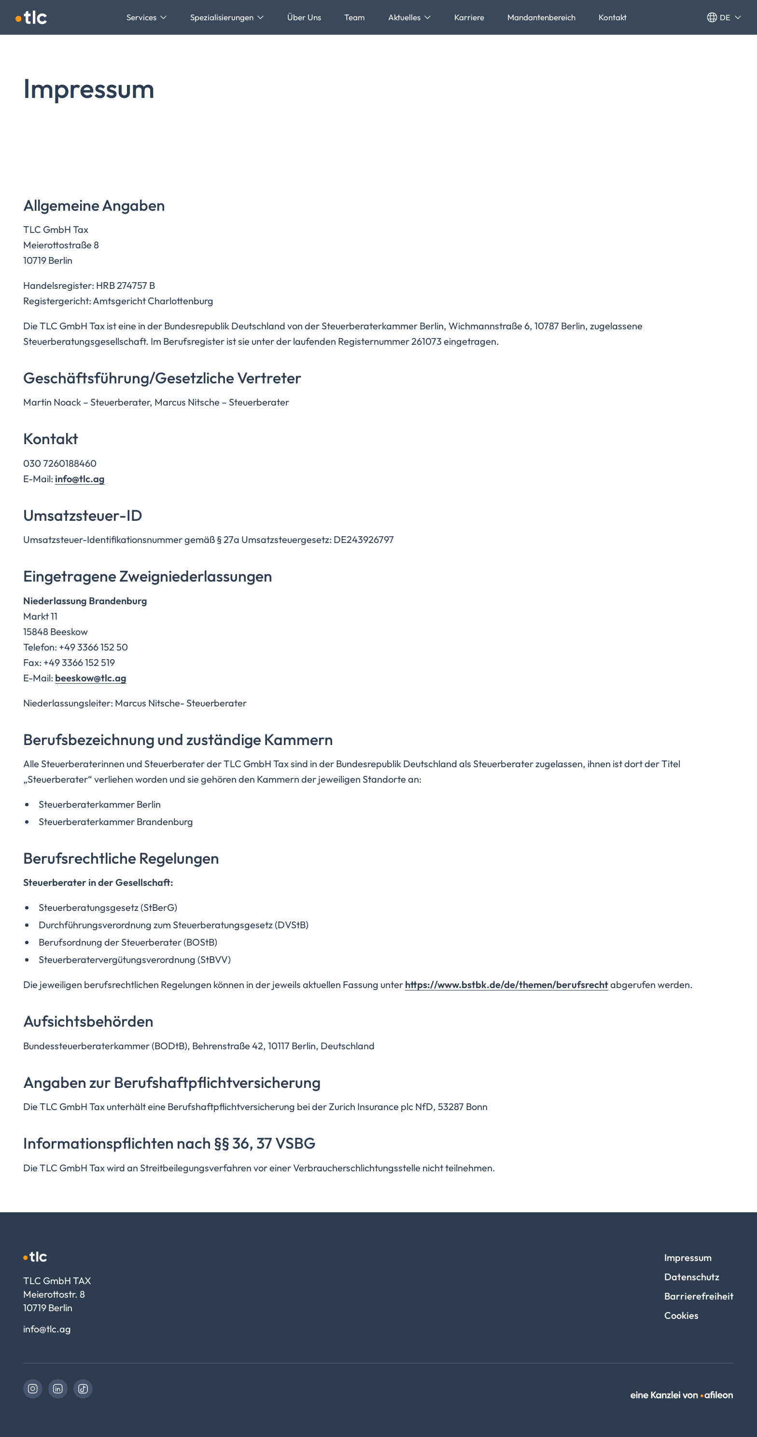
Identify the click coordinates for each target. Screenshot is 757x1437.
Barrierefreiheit (699, 1296)
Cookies (681, 1315)
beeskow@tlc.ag (90, 678)
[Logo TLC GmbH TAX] (31, 17)
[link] (32, 1388)
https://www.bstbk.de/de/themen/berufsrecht (506, 984)
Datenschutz (691, 1277)
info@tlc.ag (80, 479)
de (724, 17)
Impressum (688, 1257)
